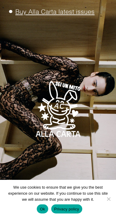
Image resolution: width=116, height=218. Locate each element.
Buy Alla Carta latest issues (55, 12)
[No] (108, 199)
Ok (42, 209)
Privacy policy (66, 209)
